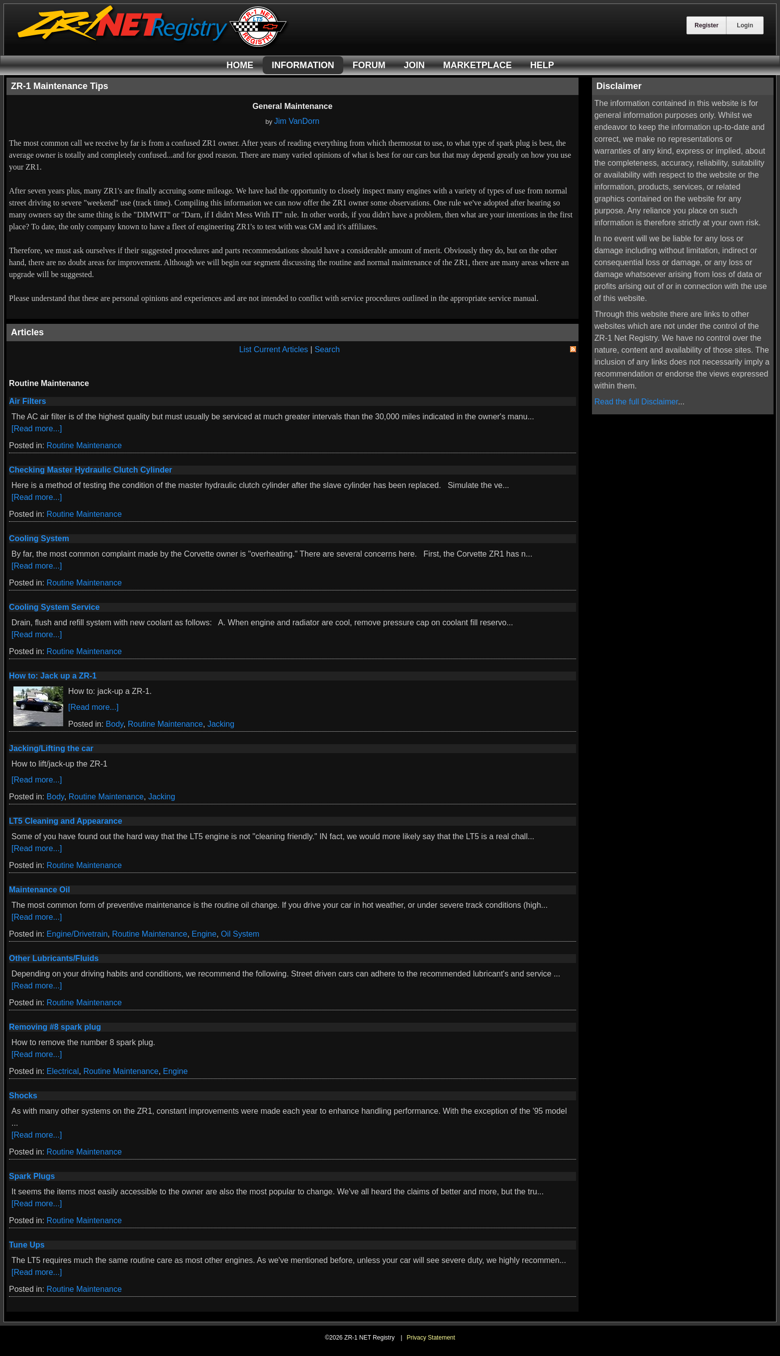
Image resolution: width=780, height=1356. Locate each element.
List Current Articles (273, 349)
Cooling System (39, 538)
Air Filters (27, 401)
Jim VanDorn (296, 121)
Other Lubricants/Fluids (53, 958)
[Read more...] (36, 428)
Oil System (240, 934)
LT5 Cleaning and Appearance (65, 821)
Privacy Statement (430, 1337)
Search (327, 349)
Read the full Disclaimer (636, 401)
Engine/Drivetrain (77, 934)
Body (114, 724)
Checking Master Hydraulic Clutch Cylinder (90, 470)
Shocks (23, 1095)
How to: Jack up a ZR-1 (53, 676)
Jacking (220, 724)
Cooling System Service (54, 607)
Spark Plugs (32, 1176)
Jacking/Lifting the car (51, 748)
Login (745, 25)
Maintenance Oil (39, 889)
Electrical (63, 1071)
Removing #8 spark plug (55, 1027)
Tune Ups (27, 1245)
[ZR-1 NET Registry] (153, 46)
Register (706, 25)
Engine (204, 934)
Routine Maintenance (84, 445)
